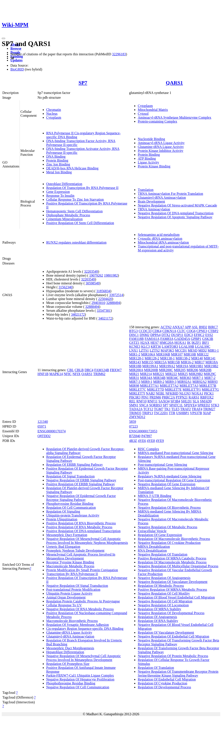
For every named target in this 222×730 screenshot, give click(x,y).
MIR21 (134, 374)
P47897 (146, 436)
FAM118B (136, 339)
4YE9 (160, 441)
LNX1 (133, 350)
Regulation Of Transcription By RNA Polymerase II (82, 188)
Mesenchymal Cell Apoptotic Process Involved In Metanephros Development (80, 556)
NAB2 (150, 393)
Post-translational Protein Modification (73, 589)
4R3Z (133, 441)
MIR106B (163, 354)
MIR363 (185, 378)
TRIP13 (147, 413)
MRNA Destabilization (154, 546)
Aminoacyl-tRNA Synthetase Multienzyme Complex (174, 117)
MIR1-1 (213, 350)
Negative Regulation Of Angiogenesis (164, 578)
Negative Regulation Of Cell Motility (164, 593)
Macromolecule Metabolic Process (70, 566)
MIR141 (209, 358)
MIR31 (134, 378)
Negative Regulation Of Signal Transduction (77, 585)
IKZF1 (196, 342)
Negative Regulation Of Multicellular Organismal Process (178, 566)
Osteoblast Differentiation (64, 184)
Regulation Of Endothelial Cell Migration (167, 679)
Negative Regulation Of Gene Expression (166, 484)
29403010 (98, 303)
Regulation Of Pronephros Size (68, 664)
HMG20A (166, 342)
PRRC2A (168, 397)
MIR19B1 (196, 366)
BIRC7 (213, 327)
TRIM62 (99, 374)
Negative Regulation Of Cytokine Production (169, 543)
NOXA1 (197, 393)
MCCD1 (181, 350)
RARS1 (194, 397)
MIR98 (134, 385)
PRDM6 (155, 397)
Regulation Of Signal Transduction (70, 476)
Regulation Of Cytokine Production (162, 683)
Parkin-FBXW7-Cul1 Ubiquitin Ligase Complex (80, 675)
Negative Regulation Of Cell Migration (165, 601)
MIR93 (212, 382)
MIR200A (136, 370)
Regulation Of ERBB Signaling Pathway (74, 464)
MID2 (202, 350)
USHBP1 (182, 413)
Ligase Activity (148, 162)
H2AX (145, 342)
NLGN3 (185, 393)
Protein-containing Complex (157, 121)
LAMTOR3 (170, 346)
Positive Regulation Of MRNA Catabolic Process (172, 558)
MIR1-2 (134, 354)
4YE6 (142, 441)
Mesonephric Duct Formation (66, 535)
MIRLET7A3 (189, 385)
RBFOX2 (207, 397)
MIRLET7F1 (192, 389)
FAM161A (152, 339)
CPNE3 (201, 331)
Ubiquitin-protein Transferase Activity (72, 515)
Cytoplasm (53, 117)
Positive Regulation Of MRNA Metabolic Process (172, 589)
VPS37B (196, 413)
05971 (42, 426)
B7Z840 (134, 436)
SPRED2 (204, 405)
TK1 (167, 409)
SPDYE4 (190, 405)
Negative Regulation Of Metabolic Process (167, 527)
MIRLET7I (137, 393)
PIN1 (145, 397)
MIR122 (203, 354)
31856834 (103, 291)
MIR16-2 (187, 362)
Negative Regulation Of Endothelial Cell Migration (173, 636)
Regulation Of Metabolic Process (161, 585)
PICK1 (209, 393)
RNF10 (141, 401)
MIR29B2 (196, 374)
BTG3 (133, 331)
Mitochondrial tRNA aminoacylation (163, 242)
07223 (133, 426)
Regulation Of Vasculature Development (166, 632)
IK (189, 342)
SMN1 (133, 405)
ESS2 (209, 335)
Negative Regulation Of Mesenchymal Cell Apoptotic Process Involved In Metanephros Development (83, 658)
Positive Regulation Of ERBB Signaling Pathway (80, 484)
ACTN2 (166, 327)
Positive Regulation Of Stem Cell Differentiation (80, 223)
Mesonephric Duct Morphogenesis (70, 648)
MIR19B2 (211, 366)
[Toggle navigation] (3, 38)
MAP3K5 (167, 350)
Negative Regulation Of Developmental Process (171, 613)
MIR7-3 (134, 382)
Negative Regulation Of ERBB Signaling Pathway (81, 480)
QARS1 (174, 82)
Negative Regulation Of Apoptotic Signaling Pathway (175, 217)
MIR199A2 (167, 366)
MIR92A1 (184, 382)
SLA (196, 401)
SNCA (143, 405)
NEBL (160, 393)
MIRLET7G (210, 389)
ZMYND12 (137, 417)
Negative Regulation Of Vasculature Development (172, 582)
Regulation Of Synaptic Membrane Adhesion (77, 625)
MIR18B (135, 366)
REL (132, 401)
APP (188, 327)
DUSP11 (177, 335)
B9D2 (203, 327)
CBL (70, 370)
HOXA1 (180, 342)
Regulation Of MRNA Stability (159, 609)
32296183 (119, 54)
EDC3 (188, 335)
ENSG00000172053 (143, 431)
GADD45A (182, 339)
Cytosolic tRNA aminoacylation (160, 238)
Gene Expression (58, 192)
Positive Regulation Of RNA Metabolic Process (79, 527)
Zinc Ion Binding (58, 164)
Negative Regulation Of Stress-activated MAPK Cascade (177, 205)
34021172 (78, 314)
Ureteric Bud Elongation (63, 546)
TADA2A (135, 409)
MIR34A (146, 378)
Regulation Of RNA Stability (158, 621)
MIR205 (180, 370)
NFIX (76, 374)
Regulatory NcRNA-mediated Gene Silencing (169, 476)
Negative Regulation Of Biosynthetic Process (169, 507)
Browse (15, 48)
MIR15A (160, 362)
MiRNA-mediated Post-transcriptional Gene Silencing (175, 453)
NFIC (68, 374)
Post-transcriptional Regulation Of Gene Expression (174, 480)
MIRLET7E (173, 389)
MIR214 (146, 374)
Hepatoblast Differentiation (65, 652)
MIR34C (172, 378)
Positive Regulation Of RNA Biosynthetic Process (81, 523)
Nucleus (51, 113)
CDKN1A (169, 331)
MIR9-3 (170, 382)
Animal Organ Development (66, 597)
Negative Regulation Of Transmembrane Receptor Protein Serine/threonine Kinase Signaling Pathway (178, 673)
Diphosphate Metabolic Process (68, 215)
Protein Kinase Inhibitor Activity (160, 151)
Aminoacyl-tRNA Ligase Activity (161, 143)
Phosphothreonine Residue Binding (70, 683)
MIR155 (147, 362)
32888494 (113, 303)
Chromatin (53, 110)
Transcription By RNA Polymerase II (72, 574)
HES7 (154, 342)
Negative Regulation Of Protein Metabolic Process (173, 656)
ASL (195, 327)
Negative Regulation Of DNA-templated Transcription (175, 213)
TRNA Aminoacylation (154, 209)
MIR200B (151, 370)
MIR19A (182, 366)
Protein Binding (57, 160)
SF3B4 (175, 401)
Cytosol (143, 113)
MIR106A (148, 354)
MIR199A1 (150, 366)
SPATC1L (176, 405)
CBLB (79, 370)
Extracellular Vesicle (152, 531)
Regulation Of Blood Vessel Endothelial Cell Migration (176, 597)
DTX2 (166, 335)
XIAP (207, 413)
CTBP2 (213, 331)
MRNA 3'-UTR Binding (154, 496)
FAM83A (166, 339)
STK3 (215, 405)
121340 (43, 421)
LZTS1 (144, 350)
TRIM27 (209, 409)
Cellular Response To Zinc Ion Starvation (75, 199)
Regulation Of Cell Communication (71, 507)
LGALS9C (202, 346)
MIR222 (171, 374)
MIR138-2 (183, 358)
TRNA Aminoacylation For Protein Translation (170, 193)
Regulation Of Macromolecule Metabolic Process (172, 562)
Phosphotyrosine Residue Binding (69, 503)
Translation (145, 190)
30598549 (93, 283)
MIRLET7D (155, 389)
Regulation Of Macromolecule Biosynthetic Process (174, 539)
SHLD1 (186, 401)
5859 (132, 421)
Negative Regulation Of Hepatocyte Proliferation (80, 679)
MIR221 (158, 374)
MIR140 (197, 358)
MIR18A (212, 362)
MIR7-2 (209, 378)
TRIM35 (135, 413)
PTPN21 (182, 397)
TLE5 (175, 409)
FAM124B (101, 370)
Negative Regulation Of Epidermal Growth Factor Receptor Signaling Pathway (81, 498)
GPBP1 (196, 339)
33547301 (104, 310)
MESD (192, 350)
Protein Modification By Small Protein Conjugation (82, 570)
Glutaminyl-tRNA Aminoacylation (162, 197)
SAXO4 (164, 401)
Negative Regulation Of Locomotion (163, 605)
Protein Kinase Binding (154, 166)
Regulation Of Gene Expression (160, 535)
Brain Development (151, 201)
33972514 (116, 295)
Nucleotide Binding (151, 139)
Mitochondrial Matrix (153, 110)
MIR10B (190, 354)
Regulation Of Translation (156, 667)
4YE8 (151, 441)
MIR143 (135, 362)
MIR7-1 (198, 378)
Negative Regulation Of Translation (162, 554)
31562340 (65, 287)
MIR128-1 (136, 358)
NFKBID (171, 393)
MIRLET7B (207, 385)
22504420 (105, 299)
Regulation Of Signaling (63, 511)
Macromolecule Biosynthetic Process (72, 621)
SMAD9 (206, 401)
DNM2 (144, 335)
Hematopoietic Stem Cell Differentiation (74, 211)
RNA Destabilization (152, 550)
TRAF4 (197, 409)
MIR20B (205, 370)
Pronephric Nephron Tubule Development (75, 550)
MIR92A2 (199, 382)
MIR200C (166, 370)
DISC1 (134, 335)
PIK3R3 (134, 397)
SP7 (82, 82)
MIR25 (183, 374)
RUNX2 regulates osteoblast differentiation (76, 242)
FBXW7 (116, 370)
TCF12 (148, 409)
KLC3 (145, 346)
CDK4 (157, 331)
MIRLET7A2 (169, 385)
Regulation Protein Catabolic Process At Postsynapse (83, 601)
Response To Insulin (60, 195)
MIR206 (192, 370)
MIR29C (210, 374)
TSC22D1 (161, 413)
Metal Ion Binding (59, 172)
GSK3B (207, 339)
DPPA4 (155, 335)
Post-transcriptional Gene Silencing (162, 464)
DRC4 (89, 370)
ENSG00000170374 (52, 431)
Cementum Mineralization (64, 219)
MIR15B (174, 362)
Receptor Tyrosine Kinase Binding (70, 562)
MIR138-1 (167, 358)
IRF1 (205, 342)
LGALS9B (186, 346)
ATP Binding (147, 158)
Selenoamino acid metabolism (159, 234)
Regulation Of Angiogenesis (157, 617)
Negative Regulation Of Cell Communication (77, 687)
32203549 (91, 271)
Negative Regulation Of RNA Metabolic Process (80, 609)
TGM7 (158, 409)
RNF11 (152, 401)
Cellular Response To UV (64, 605)
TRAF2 (185, 409)
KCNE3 (134, 346)
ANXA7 (178, 327)
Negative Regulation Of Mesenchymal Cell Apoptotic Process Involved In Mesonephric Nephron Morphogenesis (87, 541)
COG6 (191, 331)
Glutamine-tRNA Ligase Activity (161, 147)
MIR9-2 (159, 382)
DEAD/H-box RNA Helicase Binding (72, 168)
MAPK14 (56, 374)
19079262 (96, 275)
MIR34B (159, 378)
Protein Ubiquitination (61, 519)
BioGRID (17, 69)
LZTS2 (155, 350)
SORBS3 (155, 405)
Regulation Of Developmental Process (164, 687)
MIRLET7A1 (149, 385)
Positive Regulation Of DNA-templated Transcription (83, 531)
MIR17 (199, 362)
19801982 (111, 275)
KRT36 (156, 346)
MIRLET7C (137, 389)
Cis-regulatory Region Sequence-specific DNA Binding (84, 628)
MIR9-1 (146, 382)
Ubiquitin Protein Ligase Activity (69, 593)
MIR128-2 (152, 358)
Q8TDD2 (44, 436)
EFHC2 (199, 335)
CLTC (181, 331)
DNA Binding (55, 156)
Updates (16, 60)
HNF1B (43, 374)
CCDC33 (145, 331)
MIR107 (177, 354)
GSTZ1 (134, 342)
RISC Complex (148, 449)
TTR (172, 413)
